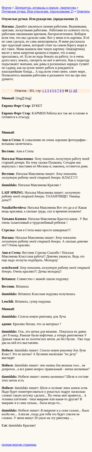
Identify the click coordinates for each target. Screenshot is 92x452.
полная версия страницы (19, 444)
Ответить (83, 11)
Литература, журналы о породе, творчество (46, 7)
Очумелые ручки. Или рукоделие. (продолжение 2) (37, 11)
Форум (6, 7)
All (75, 90)
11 (70, 90)
